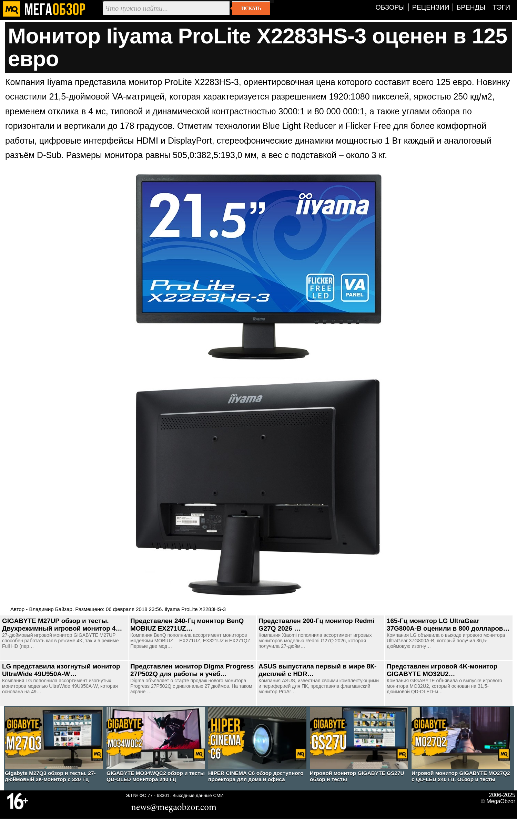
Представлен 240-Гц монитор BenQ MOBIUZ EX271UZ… (187, 624)
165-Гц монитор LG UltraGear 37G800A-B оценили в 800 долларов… (448, 624)
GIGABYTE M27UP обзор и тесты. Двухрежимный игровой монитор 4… (62, 624)
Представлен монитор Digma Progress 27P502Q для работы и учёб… (192, 670)
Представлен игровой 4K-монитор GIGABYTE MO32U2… (442, 670)
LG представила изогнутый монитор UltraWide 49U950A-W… (61, 670)
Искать (251, 8)
